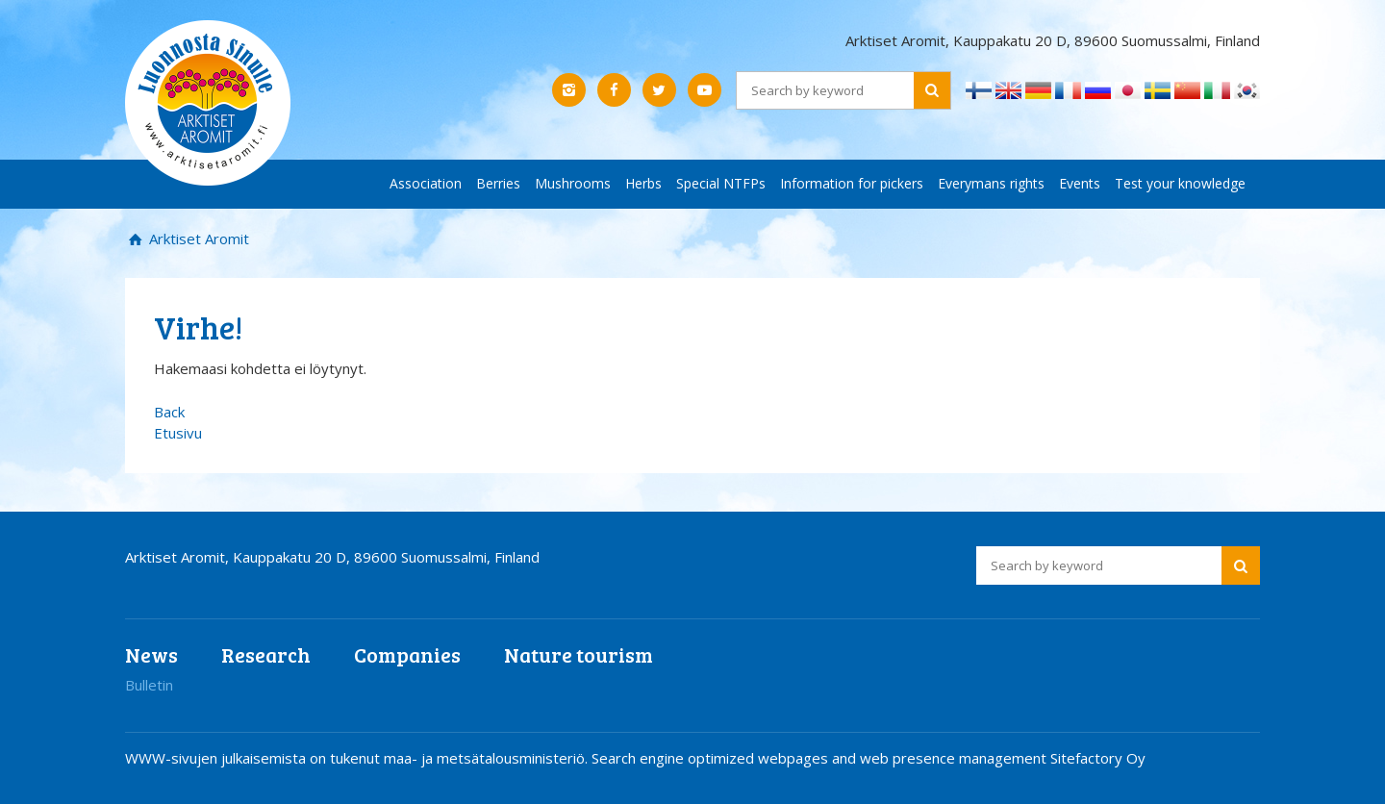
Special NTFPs (721, 183)
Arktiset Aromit (197, 238)
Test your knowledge (1180, 183)
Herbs (643, 183)
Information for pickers (851, 183)
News (151, 654)
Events (1079, 183)
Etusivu (178, 432)
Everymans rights (991, 183)
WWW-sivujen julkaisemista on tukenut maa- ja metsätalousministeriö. (358, 757)
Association (426, 183)
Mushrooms (573, 183)
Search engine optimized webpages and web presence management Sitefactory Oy (869, 757)
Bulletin (149, 684)
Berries (498, 183)
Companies (407, 654)
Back (169, 411)
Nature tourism (578, 654)
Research (266, 654)
